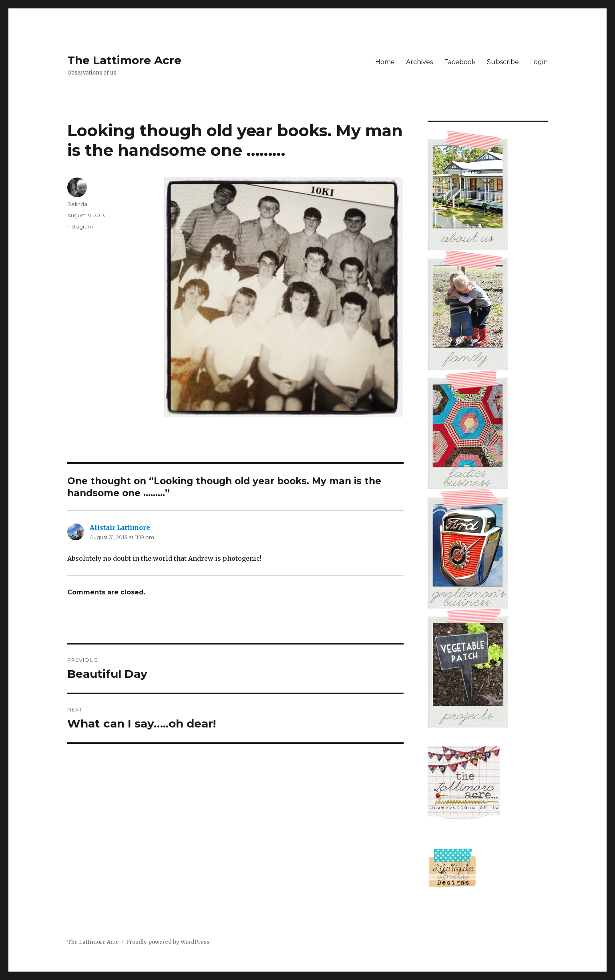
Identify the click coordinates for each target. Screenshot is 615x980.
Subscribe (503, 62)
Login (539, 62)
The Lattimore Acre (124, 60)
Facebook (460, 62)
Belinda (77, 204)
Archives (419, 62)
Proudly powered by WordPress (167, 942)
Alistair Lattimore (120, 527)
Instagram (80, 226)
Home (385, 62)
